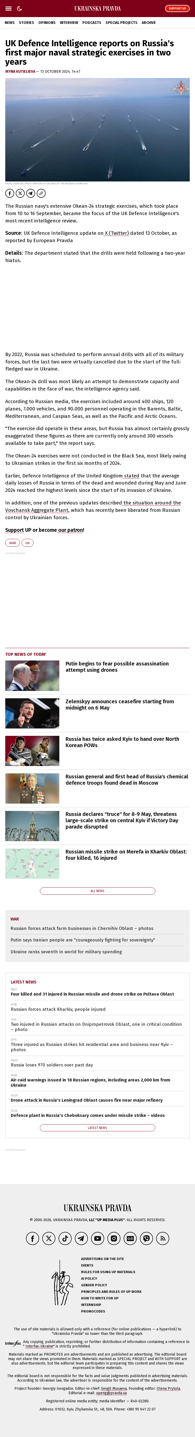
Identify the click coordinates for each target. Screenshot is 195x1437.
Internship (91, 1305)
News (10, 22)
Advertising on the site (102, 1259)
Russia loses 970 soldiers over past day (52, 1065)
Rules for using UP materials (108, 1272)
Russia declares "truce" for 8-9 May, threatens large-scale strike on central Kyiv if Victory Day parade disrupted (122, 820)
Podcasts (91, 22)
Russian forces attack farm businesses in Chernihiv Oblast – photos (81, 928)
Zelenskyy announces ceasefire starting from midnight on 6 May (120, 704)
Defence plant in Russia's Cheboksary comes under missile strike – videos (88, 1115)
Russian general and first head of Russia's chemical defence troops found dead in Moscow (127, 779)
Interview (69, 22)
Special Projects (122, 22)
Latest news (23, 982)
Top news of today (25, 654)
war (12, 543)
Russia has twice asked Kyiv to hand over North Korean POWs (122, 742)
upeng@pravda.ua (111, 1393)
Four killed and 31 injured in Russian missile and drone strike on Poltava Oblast (92, 994)
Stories (26, 22)
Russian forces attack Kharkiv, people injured (58, 1009)
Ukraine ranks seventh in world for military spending (66, 952)
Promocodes (93, 1311)
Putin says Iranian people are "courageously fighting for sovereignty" (82, 940)
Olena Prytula (168, 1388)
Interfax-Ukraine (39, 1346)
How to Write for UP (100, 1298)
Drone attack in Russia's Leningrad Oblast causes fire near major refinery (87, 1100)
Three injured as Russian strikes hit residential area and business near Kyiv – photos (92, 1047)
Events (87, 1265)
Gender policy (94, 1285)
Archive (149, 22)
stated (131, 476)
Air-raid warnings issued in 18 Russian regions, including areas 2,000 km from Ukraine (90, 1082)
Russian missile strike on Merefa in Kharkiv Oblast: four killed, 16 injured (126, 854)
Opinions (47, 22)
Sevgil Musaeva (114, 1388)
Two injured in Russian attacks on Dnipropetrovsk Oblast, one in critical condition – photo (96, 1027)
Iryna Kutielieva (20, 71)
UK (27, 543)
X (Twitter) (116, 233)
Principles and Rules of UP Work (111, 1292)
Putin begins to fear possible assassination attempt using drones (117, 666)
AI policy (89, 1278)
